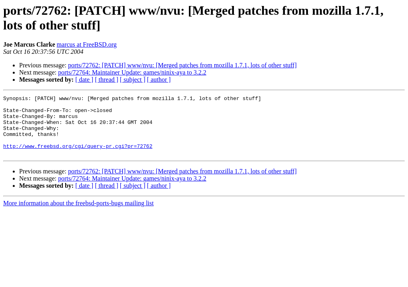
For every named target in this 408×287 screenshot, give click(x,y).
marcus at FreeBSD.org (86, 44)
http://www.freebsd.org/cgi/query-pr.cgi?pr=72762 (77, 156)
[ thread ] (106, 79)
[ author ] (159, 79)
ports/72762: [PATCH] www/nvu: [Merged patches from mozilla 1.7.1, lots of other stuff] (182, 65)
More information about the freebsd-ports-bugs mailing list (78, 215)
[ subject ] (132, 79)
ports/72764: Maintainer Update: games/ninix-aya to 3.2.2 (132, 72)
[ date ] (84, 79)
